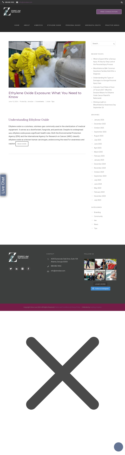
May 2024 (97, 188)
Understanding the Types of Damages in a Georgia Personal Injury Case (104, 80)
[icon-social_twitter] (11, 269)
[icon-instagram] (23, 269)
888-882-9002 (9, 2)
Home (16, 25)
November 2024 (100, 168)
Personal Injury (73, 25)
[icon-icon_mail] (17, 2)
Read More (21, 144)
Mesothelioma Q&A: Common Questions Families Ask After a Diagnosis (104, 71)
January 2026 (99, 120)
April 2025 (97, 148)
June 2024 (98, 184)
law (95, 220)
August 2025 (98, 136)
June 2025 (98, 144)
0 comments (40, 101)
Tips (52, 101)
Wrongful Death (93, 25)
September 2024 (100, 176)
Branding (97, 212)
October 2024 (99, 172)
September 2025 (100, 132)
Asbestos (38, 25)
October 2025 (99, 128)
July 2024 (97, 180)
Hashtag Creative (95, 307)
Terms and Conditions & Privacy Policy (67, 307)
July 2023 (97, 200)
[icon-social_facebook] (28, 269)
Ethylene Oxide (54, 25)
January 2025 (99, 160)
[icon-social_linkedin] (17, 269)
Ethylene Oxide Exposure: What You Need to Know (45, 95)
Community (98, 216)
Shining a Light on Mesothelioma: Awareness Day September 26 (104, 104)
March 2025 (98, 152)
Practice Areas (112, 25)
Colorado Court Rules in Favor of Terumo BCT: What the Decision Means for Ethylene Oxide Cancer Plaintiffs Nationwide (104, 92)
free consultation (109, 11)
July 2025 (97, 140)
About (27, 25)
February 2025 (99, 156)
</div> (17, 445)
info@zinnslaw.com (25, 2)
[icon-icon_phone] (3, 2)
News (96, 224)
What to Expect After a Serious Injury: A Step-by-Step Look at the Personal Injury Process (104, 61)
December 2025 (100, 124)
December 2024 (100, 164)
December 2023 (100, 196)
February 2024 (99, 192)
